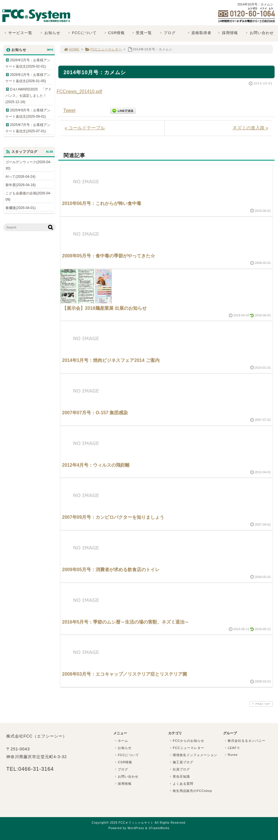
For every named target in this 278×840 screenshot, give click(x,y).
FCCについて (81, 33)
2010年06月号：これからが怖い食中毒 (101, 203)
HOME (71, 49)
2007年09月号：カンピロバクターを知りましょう (113, 517)
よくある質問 (181, 783)
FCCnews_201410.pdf (79, 91)
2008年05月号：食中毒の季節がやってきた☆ (108, 255)
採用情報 (227, 33)
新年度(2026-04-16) (20, 185)
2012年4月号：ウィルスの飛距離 (96, 465)
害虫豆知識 (179, 776)
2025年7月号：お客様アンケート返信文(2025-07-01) (27, 128)
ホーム (121, 740)
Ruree (231, 754)
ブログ (167, 33)
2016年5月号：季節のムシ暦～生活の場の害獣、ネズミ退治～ (125, 622)
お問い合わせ (259, 33)
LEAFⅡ (232, 748)
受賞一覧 (141, 33)
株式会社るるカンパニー (244, 740)
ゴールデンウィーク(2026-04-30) (28, 165)
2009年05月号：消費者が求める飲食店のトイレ (111, 569)
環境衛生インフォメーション (193, 755)
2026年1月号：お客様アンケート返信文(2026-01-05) (27, 78)
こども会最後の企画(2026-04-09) (28, 196)
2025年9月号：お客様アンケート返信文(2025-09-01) (27, 113)
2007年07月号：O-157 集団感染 (95, 412)
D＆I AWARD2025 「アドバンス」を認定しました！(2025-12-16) (28, 95)
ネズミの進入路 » (250, 127)
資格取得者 (198, 33)
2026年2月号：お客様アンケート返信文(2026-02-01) (27, 63)
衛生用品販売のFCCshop (190, 790)
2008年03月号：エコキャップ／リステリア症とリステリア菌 (124, 674)
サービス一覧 (17, 33)
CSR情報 (114, 33)
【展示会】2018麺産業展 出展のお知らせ (104, 308)
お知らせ (49, 33)
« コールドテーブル (85, 127)
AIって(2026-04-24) (20, 177)
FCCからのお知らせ (186, 740)
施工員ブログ (181, 762)
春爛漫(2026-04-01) (20, 208)
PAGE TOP (260, 704)
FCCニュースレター (103, 49)
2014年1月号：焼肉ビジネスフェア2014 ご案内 (111, 360)
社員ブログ (179, 769)
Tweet (69, 110)
